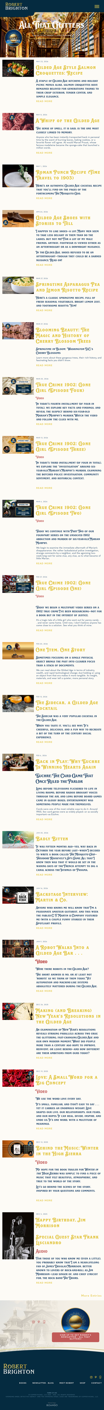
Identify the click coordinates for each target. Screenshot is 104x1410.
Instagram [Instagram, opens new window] (33, 1322)
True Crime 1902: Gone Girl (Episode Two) (63, 510)
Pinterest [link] (95, 1377)
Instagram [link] (91, 1377)
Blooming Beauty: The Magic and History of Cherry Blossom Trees (63, 336)
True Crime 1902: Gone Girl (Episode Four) (63, 388)
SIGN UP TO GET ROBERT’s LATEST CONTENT (52, 35)
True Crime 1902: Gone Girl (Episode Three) (63, 447)
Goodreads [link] (100, 1377)
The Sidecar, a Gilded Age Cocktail (67, 706)
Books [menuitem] (23, 1383)
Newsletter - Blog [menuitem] (43, 1383)
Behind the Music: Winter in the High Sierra (67, 1151)
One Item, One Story (60, 650)
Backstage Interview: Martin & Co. (62, 897)
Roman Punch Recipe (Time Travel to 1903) (68, 175)
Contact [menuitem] (96, 1383)
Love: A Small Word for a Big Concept (67, 1080)
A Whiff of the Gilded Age (68, 121)
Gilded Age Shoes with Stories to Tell (63, 221)
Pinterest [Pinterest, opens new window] (38, 1322)
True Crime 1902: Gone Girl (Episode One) (63, 586)
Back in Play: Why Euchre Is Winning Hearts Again (68, 764)
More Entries (91, 1295)
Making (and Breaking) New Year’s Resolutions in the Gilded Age (68, 1016)
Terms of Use (52, 1393)
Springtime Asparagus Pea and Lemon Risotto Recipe (68, 287)
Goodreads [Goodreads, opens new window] (44, 1322)
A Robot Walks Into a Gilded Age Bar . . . (62, 950)
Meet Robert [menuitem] (66, 1383)
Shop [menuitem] (82, 1383)
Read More (44, 101)
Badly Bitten (52, 839)
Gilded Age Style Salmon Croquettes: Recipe (66, 70)
